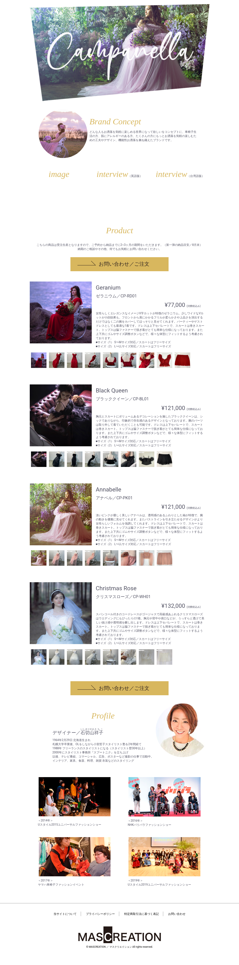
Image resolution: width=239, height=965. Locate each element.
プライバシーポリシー (100, 914)
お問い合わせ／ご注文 (124, 264)
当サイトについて (65, 914)
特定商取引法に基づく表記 (141, 914)
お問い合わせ (176, 914)
